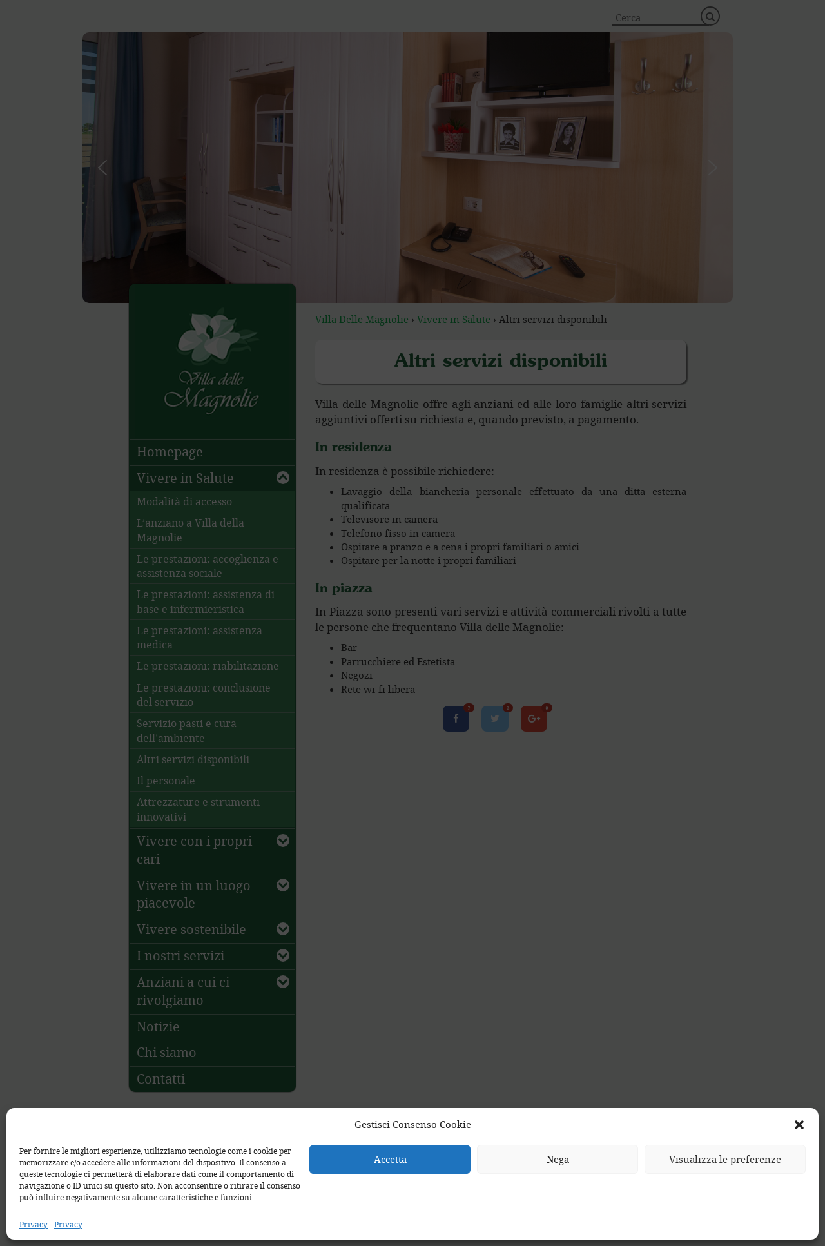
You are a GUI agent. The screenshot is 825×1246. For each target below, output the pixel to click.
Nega (558, 1159)
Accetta (390, 1159)
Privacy (33, 1224)
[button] (799, 1124)
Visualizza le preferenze (725, 1159)
